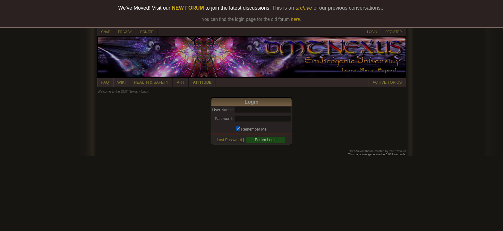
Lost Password (229, 140)
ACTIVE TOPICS (387, 82)
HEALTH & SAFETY (151, 82)
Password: (224, 118)
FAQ (105, 82)
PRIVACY (125, 32)
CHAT (105, 32)
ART (180, 82)
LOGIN (372, 32)
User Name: (222, 110)
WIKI (121, 82)
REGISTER (393, 32)
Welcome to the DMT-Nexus (118, 91)
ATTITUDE (202, 82)
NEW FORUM (188, 8)
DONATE (146, 32)
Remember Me (254, 129)
